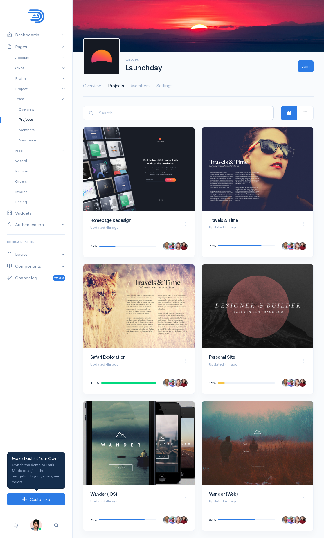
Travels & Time (223, 220)
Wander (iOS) (103, 494)
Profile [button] (20, 78)
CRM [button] (19, 68)
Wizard (21, 160)
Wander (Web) (223, 494)
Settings (164, 85)
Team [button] (19, 98)
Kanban (21, 171)
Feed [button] (19, 150)
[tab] (289, 113)
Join (306, 66)
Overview (26, 109)
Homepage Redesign (111, 220)
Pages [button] (17, 47)
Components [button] (24, 266)
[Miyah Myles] (184, 246)
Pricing (21, 201)
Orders (21, 181)
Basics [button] (17, 254)
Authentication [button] (25, 224)
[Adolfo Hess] (172, 246)
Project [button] (21, 88)
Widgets (19, 213)
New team (27, 140)
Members (27, 129)
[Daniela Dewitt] (178, 246)
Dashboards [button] (23, 35)
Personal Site (222, 357)
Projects (26, 119)
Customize (36, 499)
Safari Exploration (108, 357)
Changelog (36, 278)
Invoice (21, 191)
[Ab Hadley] (167, 246)
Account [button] (22, 57)
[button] (36, 524)
